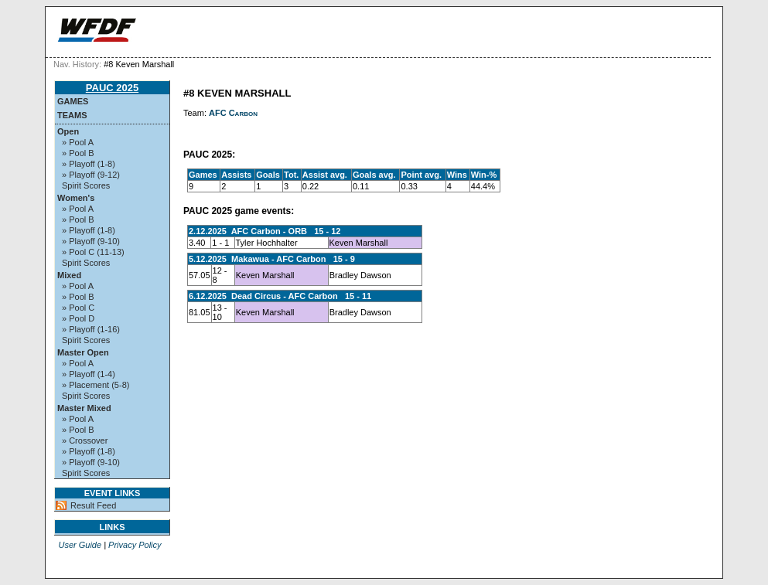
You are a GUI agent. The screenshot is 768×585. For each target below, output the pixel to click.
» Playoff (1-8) (88, 163)
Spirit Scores (86, 185)
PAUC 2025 (112, 88)
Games (72, 101)
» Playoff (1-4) (88, 374)
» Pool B (78, 153)
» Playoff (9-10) (91, 241)
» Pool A (78, 142)
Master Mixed (84, 408)
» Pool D (78, 318)
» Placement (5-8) (95, 384)
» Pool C (78, 307)
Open (68, 131)
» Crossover (85, 440)
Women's (75, 197)
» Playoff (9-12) (91, 174)
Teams (72, 115)
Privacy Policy (134, 544)
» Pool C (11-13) (93, 252)
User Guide (79, 544)
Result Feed (93, 505)
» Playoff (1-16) (91, 329)
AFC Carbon (233, 112)
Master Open (83, 352)
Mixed (69, 275)
